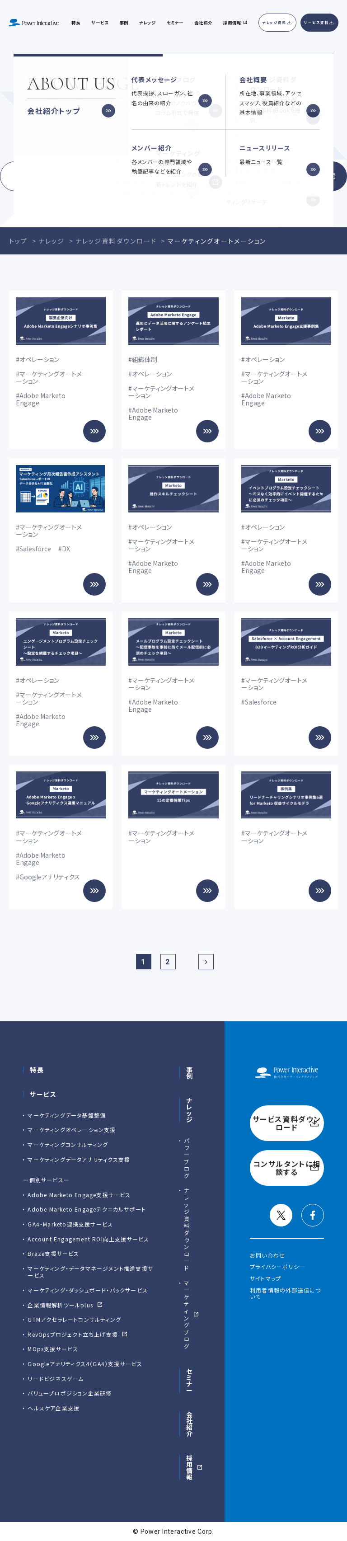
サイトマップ (265, 1278)
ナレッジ (147, 22)
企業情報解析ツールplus (60, 1305)
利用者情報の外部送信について (285, 1293)
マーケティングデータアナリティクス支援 (79, 1159)
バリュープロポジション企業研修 (70, 1393)
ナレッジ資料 (274, 22)
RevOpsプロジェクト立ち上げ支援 (73, 1334)
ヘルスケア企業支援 (54, 1408)
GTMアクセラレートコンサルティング (74, 1319)
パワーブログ (187, 1158)
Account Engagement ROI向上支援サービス (88, 1239)
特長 (37, 1069)
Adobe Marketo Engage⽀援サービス (79, 1194)
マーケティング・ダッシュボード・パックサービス (88, 1290)
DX (66, 548)
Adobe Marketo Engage (41, 399)
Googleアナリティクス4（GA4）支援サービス (85, 1363)
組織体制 (144, 359)
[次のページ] (206, 961)
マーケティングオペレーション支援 (72, 1129)
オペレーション (39, 359)
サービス (99, 22)
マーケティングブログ (187, 1314)
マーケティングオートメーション (49, 377)
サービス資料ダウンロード (83, 176)
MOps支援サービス (53, 1349)
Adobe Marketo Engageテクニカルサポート (87, 1209)
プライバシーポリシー (277, 1266)
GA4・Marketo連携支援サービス (70, 1224)
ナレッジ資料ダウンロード (187, 1229)
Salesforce (35, 548)
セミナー (189, 1381)
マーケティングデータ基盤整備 (67, 1115)
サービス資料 (316, 22)
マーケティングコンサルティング (68, 1144)
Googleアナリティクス (49, 876)
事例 (189, 1073)
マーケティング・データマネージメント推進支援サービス (90, 1271)
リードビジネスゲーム (56, 1378)
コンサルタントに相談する (264, 176)
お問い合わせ (267, 1255)
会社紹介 (203, 22)
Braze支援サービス (53, 1253)
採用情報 (189, 1467)
